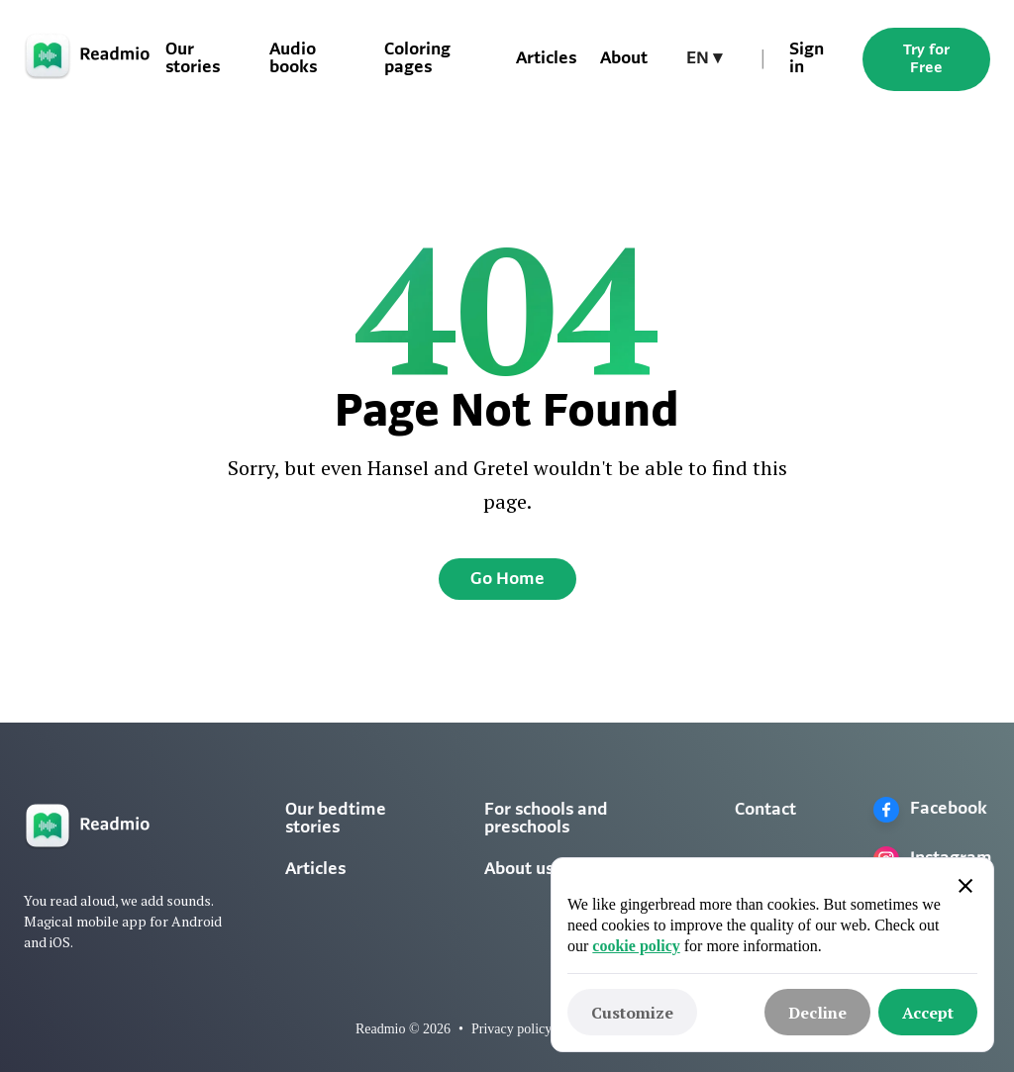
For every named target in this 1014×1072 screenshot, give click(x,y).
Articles (546, 58)
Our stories (192, 59)
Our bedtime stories (335, 819)
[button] (704, 59)
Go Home (507, 579)
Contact (765, 810)
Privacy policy (511, 1029)
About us (519, 869)
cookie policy (635, 945)
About (624, 58)
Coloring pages (417, 59)
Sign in (806, 59)
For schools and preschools (546, 819)
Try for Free (926, 59)
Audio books (293, 59)
